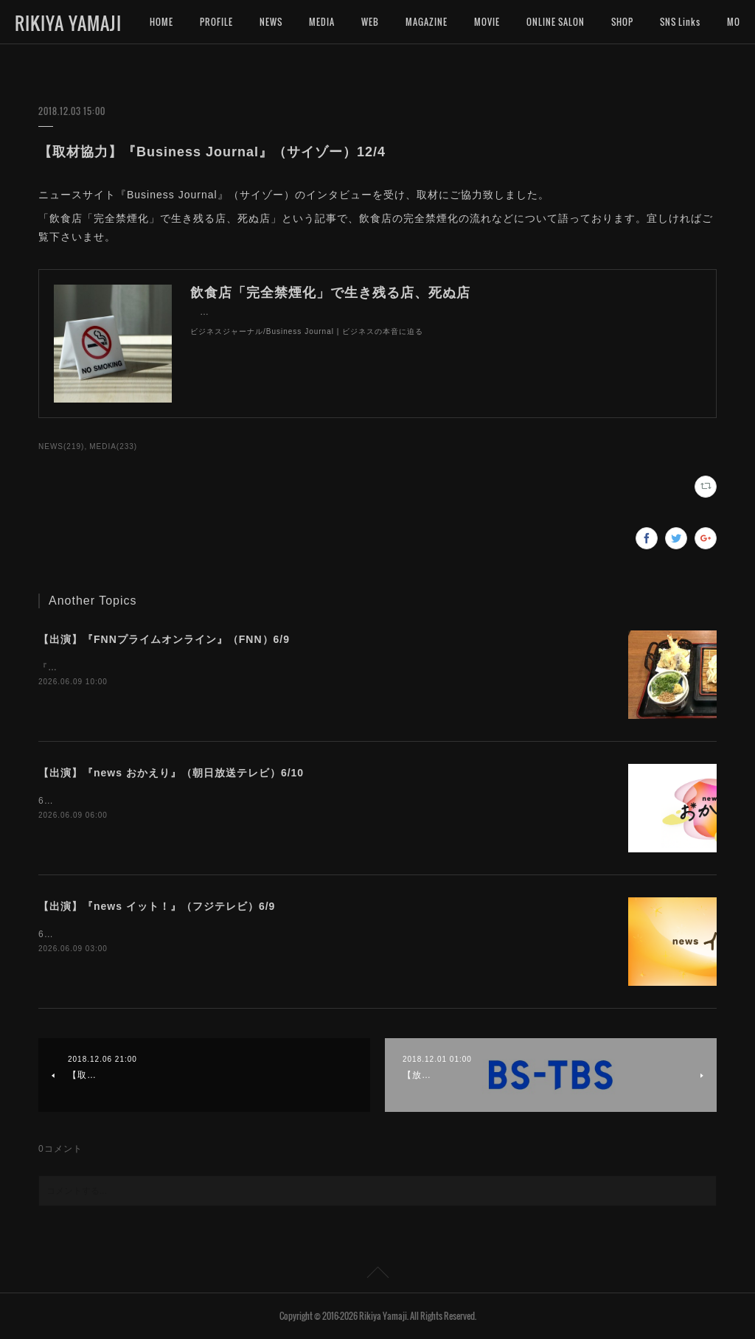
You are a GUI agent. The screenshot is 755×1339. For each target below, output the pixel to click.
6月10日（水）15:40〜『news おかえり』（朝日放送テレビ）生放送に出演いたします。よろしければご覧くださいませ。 (303, 801)
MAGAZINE (427, 21)
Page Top (377, 1275)
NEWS (271, 21)
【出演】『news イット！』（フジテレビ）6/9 (156, 906)
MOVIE (487, 21)
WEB (370, 21)
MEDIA (322, 21)
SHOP (622, 21)
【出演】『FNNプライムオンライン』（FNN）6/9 (164, 639)
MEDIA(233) (113, 446)
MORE (671, 21)
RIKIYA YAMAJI (68, 23)
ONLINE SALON (555, 21)
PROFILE (216, 21)
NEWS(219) (61, 446)
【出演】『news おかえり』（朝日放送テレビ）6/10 (171, 773)
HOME (161, 21)
